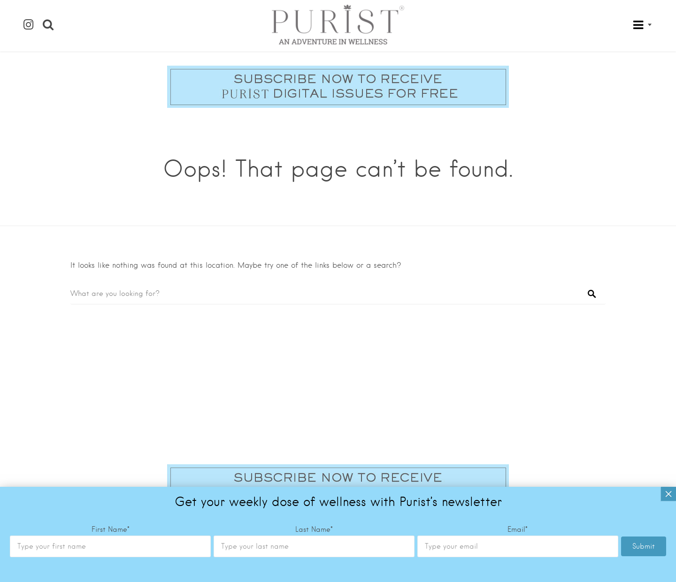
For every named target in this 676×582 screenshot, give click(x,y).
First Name (111, 529)
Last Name (314, 529)
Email (517, 529)
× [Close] (668, 494)
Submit (643, 546)
